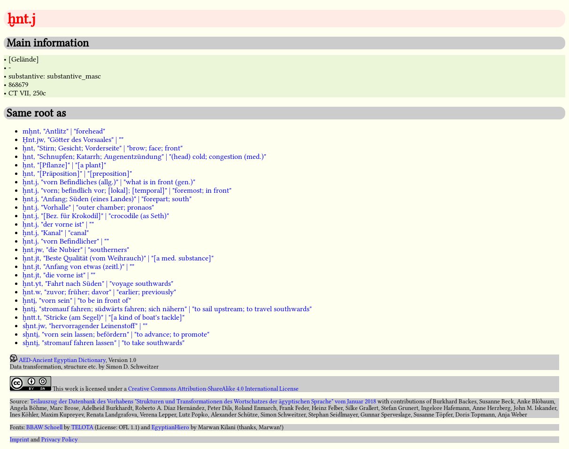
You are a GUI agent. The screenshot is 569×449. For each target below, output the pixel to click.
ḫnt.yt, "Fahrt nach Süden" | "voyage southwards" (98, 283)
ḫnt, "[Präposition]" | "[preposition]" (77, 173)
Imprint (19, 439)
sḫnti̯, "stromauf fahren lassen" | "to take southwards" (104, 343)
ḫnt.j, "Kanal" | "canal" (56, 232)
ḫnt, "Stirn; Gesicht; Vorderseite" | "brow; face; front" (103, 148)
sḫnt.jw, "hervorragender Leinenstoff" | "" (85, 326)
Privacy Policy (59, 439)
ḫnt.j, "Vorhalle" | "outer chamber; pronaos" (88, 207)
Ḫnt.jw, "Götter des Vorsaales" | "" (73, 139)
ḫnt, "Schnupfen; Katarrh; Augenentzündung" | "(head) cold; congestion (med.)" (144, 156)
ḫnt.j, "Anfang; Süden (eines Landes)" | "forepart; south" (107, 199)
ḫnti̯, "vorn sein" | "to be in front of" (77, 300)
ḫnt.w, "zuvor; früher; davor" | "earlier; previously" (99, 292)
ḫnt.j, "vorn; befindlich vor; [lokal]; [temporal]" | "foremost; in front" (127, 190)
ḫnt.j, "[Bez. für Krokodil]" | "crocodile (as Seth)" (96, 216)
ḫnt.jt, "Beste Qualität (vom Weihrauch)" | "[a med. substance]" (118, 258)
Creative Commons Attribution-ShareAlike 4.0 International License (213, 389)
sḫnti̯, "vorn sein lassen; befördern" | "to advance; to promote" (116, 334)
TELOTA (82, 427)
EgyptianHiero (170, 427)
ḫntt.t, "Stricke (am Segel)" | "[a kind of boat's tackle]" (104, 317)
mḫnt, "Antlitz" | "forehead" (64, 131)
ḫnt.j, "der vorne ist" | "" (58, 224)
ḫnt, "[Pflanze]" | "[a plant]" (64, 165)
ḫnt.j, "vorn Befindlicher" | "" (66, 241)
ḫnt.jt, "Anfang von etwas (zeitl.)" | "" (78, 266)
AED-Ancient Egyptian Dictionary (62, 360)
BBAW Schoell (44, 427)
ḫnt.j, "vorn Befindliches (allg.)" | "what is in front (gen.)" (109, 182)
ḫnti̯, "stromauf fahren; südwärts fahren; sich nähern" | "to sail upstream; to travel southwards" (167, 309)
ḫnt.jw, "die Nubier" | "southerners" (76, 249)
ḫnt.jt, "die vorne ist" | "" (59, 275)
